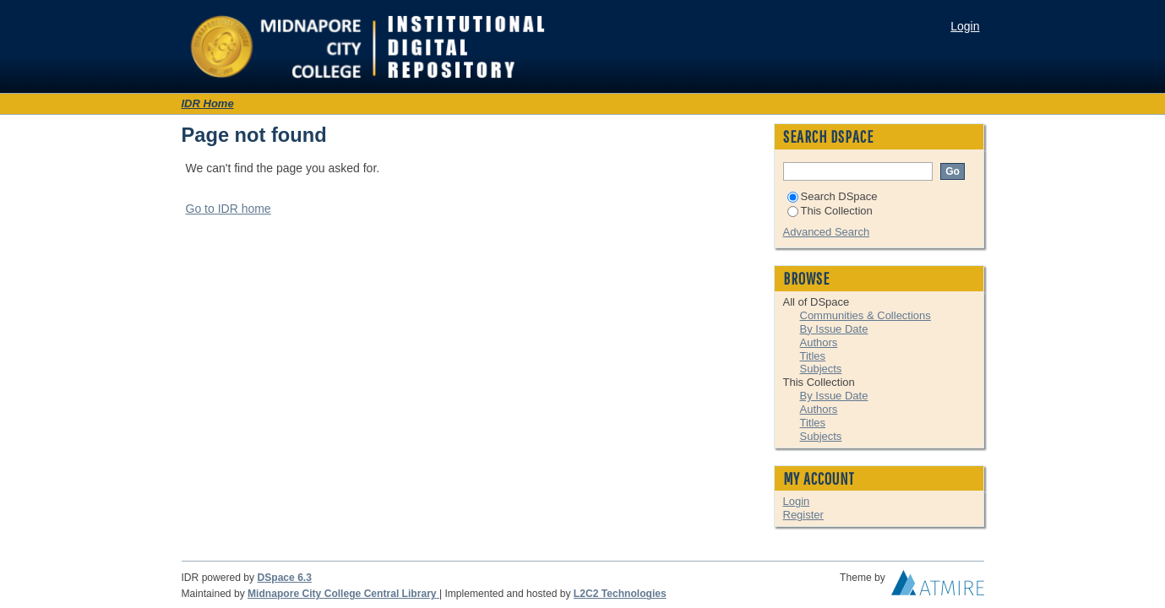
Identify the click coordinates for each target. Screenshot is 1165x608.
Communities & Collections (865, 315)
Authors (819, 342)
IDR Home (208, 103)
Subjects (821, 368)
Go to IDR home (228, 208)
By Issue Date (834, 329)
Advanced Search (826, 231)
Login (964, 26)
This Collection (830, 210)
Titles (813, 356)
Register (803, 514)
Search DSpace (832, 196)
